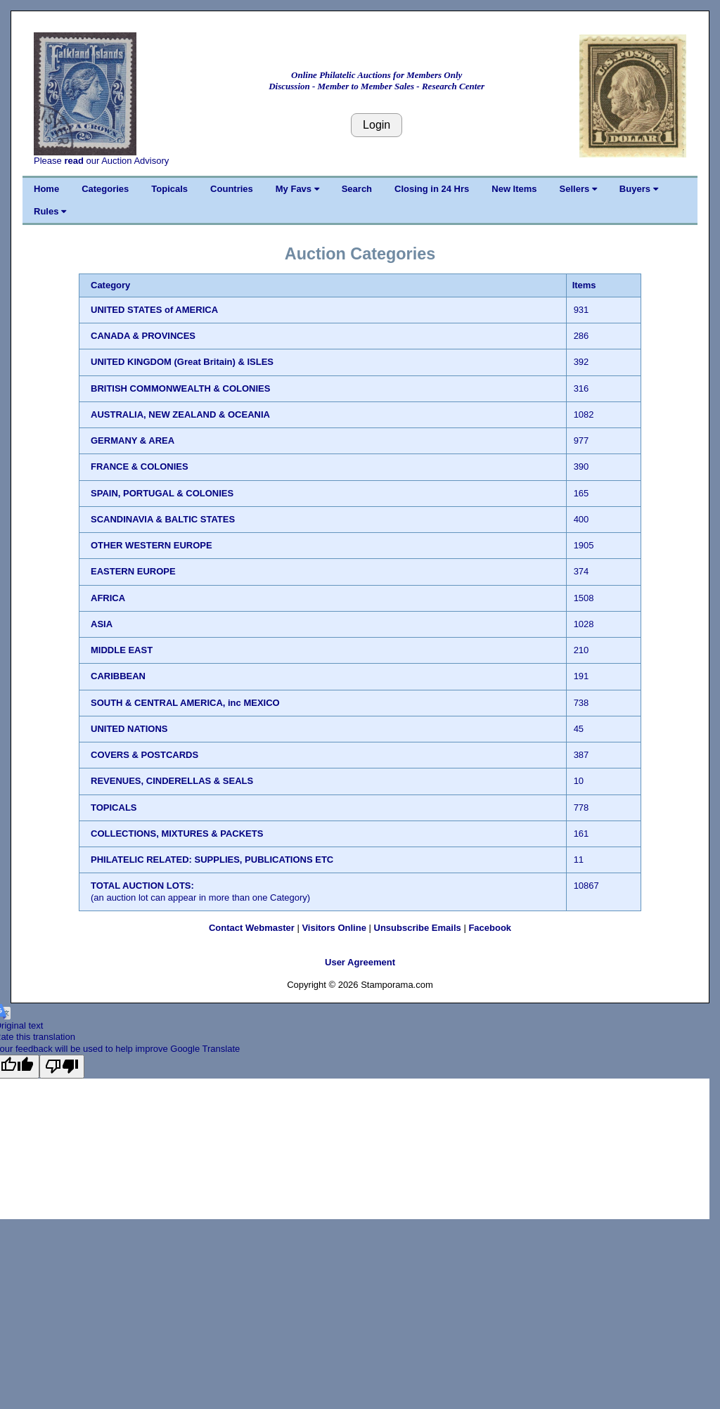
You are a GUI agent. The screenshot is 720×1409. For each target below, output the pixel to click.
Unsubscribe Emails (417, 927)
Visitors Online (334, 927)
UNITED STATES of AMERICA (154, 309)
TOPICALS (114, 807)
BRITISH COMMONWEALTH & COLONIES (180, 388)
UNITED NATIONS (129, 728)
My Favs (297, 189)
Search (357, 189)
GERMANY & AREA (132, 440)
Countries (231, 189)
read (73, 160)
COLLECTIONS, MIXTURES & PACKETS (177, 833)
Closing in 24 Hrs (431, 189)
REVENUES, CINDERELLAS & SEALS (172, 781)
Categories (105, 189)
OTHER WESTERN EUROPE (151, 545)
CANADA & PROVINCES (143, 335)
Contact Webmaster (252, 927)
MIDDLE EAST (122, 650)
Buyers (638, 189)
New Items (513, 189)
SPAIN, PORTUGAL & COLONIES (162, 493)
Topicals (169, 189)
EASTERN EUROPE (133, 571)
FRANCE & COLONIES (139, 466)
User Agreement (360, 962)
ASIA (101, 624)
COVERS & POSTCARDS (144, 754)
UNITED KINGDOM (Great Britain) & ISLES (182, 361)
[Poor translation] (61, 1067)
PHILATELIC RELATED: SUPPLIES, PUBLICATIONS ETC (212, 859)
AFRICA (108, 598)
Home (46, 189)
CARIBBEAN (118, 676)
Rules (50, 211)
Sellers (578, 189)
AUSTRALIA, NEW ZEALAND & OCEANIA (180, 414)
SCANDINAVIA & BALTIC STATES (163, 519)
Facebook (489, 927)
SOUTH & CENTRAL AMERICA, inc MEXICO (185, 702)
